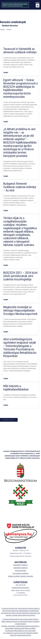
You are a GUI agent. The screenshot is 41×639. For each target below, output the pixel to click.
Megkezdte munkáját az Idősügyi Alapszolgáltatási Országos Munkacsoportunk (20, 310)
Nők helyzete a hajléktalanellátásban (16, 387)
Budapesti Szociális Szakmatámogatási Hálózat (15, 4)
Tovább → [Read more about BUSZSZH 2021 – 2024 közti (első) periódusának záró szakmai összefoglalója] (6, 299)
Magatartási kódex (20, 570)
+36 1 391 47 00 (20, 585)
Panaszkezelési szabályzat (20, 573)
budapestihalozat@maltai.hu (20, 587)
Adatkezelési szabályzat (20, 568)
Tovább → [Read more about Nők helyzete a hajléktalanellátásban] (6, 405)
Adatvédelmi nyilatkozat (20, 565)
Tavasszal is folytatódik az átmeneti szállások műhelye (20, 50)
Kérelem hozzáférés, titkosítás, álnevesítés (20, 576)
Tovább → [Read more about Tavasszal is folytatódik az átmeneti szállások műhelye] (6, 72)
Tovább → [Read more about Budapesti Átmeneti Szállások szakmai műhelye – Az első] (6, 210)
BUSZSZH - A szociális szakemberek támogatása (13, 5)
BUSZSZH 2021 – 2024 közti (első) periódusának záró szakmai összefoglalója (20, 276)
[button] (37, 5)
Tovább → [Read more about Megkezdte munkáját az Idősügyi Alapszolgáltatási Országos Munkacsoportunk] (6, 332)
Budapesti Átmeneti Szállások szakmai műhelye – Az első (19, 187)
